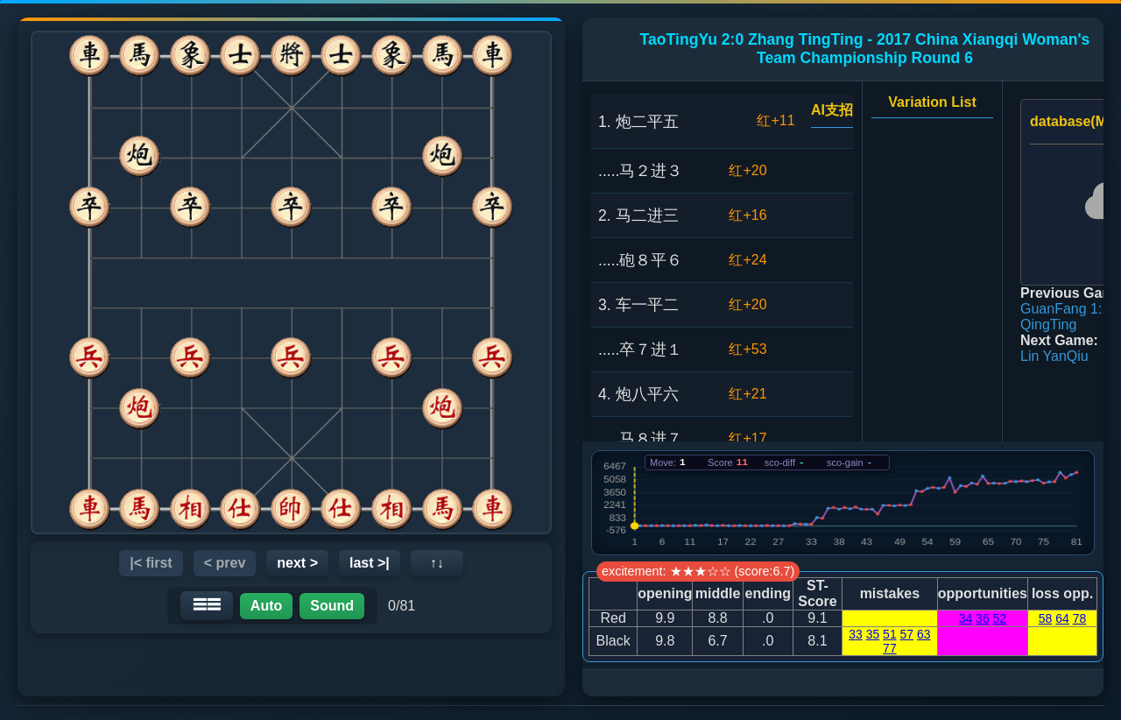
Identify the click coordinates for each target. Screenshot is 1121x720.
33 (856, 634)
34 (966, 618)
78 (1080, 618)
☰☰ (207, 604)
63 (924, 634)
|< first (151, 562)
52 (1000, 618)
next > (297, 562)
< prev (225, 562)
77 (890, 648)
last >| (369, 562)
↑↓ (437, 562)
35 (873, 634)
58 (1046, 618)
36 (983, 618)
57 (907, 634)
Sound (332, 605)
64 (1062, 618)
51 (890, 634)
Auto (266, 605)
